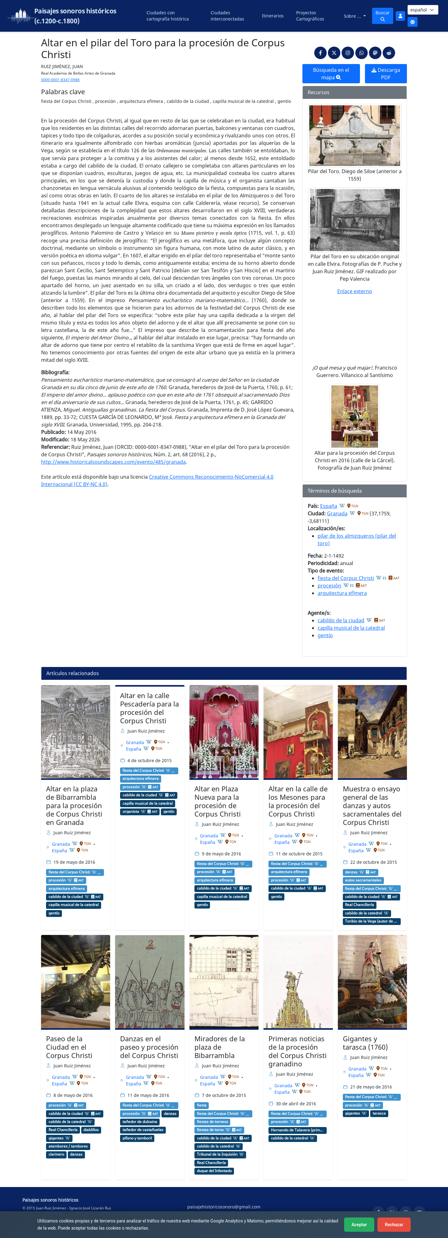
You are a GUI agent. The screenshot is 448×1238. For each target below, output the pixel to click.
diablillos (91, 1130)
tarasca (379, 1113)
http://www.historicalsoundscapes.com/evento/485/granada (113, 461)
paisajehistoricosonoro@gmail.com (223, 1207)
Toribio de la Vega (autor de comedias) (371, 921)
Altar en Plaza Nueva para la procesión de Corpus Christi (217, 801)
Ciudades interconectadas (227, 16)
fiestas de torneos (212, 1122)
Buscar (383, 15)
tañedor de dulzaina (140, 1122)
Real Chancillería (359, 905)
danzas (351, 872)
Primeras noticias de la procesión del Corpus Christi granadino (297, 1051)
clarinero (56, 1154)
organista (131, 811)
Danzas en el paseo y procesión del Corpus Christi (149, 1047)
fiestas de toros (210, 1130)
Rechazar (394, 1224)
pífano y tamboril (137, 1138)
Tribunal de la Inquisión (217, 1154)
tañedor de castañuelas (143, 1130)
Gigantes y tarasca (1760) (365, 1043)
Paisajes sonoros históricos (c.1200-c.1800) (75, 16)
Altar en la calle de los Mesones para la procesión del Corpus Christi (298, 801)
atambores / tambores (68, 1146)
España (328, 506)
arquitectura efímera (342, 593)
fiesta (202, 1105)
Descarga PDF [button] (385, 74)
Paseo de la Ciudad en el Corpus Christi (69, 1047)
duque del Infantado (214, 1171)
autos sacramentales (363, 880)
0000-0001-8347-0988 (60, 79)
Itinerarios (273, 16)
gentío (325, 635)
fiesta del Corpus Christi (346, 578)
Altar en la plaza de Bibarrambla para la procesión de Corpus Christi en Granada (74, 805)
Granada (337, 513)
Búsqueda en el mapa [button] (331, 74)
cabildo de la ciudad (341, 620)
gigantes (56, 1138)
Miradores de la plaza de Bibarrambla (219, 1047)
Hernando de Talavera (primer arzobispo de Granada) (297, 1130)
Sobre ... (353, 16)
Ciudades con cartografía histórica (168, 16)
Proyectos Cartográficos (310, 16)
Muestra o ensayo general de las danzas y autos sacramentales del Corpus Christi (372, 805)
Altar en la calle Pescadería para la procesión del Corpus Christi (149, 708)
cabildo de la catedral (363, 913)
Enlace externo (354, 291)
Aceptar (359, 1224)
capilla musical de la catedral (351, 627)
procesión (329, 585)
